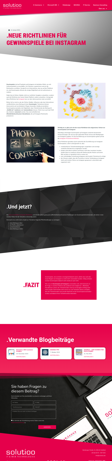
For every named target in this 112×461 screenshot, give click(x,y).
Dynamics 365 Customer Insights (24, 350)
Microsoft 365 (53, 5)
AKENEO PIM (54, 350)
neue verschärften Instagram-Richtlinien (20, 215)
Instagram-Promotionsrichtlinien (69, 138)
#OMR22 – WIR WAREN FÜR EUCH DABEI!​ (94, 350)
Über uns (103, 8)
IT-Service (86, 5)
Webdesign (66, 5)
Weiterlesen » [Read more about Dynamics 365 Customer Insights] (21, 357)
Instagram (22, 99)
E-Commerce (38, 5)
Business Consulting (100, 5)
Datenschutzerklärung (17, 422)
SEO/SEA (77, 5)
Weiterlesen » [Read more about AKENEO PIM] (55, 355)
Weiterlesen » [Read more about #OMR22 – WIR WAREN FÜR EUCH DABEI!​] (89, 357)
